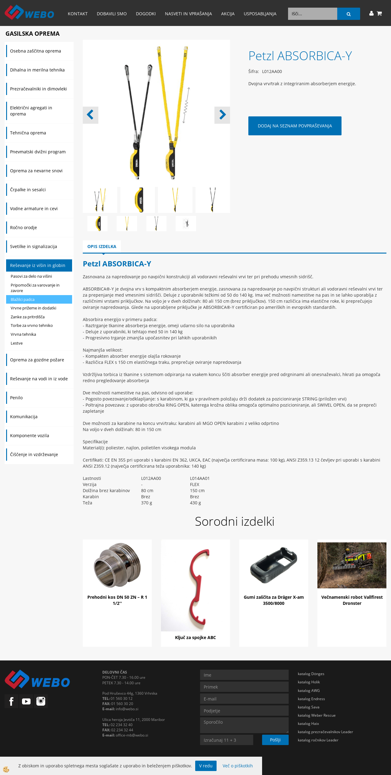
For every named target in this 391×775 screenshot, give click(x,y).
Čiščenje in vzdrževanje (34, 454)
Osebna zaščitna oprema (35, 51)
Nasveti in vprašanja (188, 13)
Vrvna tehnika (23, 334)
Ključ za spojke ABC (195, 637)
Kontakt (78, 13)
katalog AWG (309, 690)
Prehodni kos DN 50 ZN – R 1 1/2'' (117, 600)
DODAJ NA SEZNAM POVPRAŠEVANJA (295, 126)
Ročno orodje (23, 227)
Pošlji (275, 740)
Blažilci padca (23, 299)
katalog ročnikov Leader (318, 740)
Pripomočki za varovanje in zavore (35, 288)
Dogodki (146, 13)
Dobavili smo (112, 13)
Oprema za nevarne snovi (36, 171)
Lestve (17, 343)
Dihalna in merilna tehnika (37, 70)
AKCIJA (228, 13)
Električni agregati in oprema (31, 111)
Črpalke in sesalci (28, 189)
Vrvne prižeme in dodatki (33, 308)
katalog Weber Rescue (317, 715)
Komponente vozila (29, 435)
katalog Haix (308, 723)
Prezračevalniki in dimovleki (38, 89)
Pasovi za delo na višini (31, 276)
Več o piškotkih (238, 766)
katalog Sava (309, 707)
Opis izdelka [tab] (101, 246)
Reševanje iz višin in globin (37, 265)
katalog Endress (311, 698)
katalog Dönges (311, 673)
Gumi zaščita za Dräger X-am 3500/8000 (274, 600)
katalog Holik (309, 682)
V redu (206, 766)
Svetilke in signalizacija (33, 246)
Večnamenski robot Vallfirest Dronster (352, 600)
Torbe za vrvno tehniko (32, 325)
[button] (222, 115)
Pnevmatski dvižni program (38, 152)
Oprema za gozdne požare (37, 360)
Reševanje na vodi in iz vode (39, 379)
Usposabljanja (260, 13)
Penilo (16, 397)
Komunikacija (24, 416)
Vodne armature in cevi (34, 208)
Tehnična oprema (28, 133)
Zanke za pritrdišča (28, 317)
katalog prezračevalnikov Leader (325, 731)
